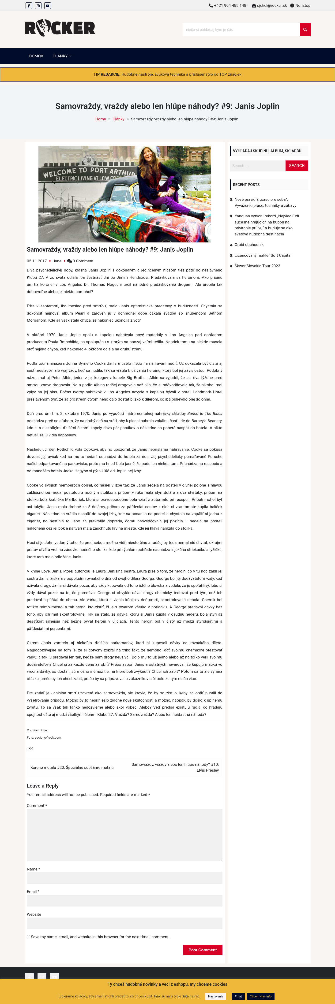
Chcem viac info (261, 996)
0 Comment (83, 261)
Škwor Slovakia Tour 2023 (257, 266)
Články (60, 56)
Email (33, 891)
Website (34, 914)
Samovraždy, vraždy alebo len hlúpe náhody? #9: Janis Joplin (110, 249)
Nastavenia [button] (215, 996)
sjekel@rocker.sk (272, 5)
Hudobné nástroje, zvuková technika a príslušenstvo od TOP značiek (181, 74)
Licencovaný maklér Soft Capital (263, 255)
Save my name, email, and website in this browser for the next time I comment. (100, 936)
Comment (37, 805)
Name (33, 869)
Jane (57, 261)
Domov (36, 56)
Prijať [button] (238, 996)
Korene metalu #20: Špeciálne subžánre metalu (72, 767)
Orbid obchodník (249, 244)
